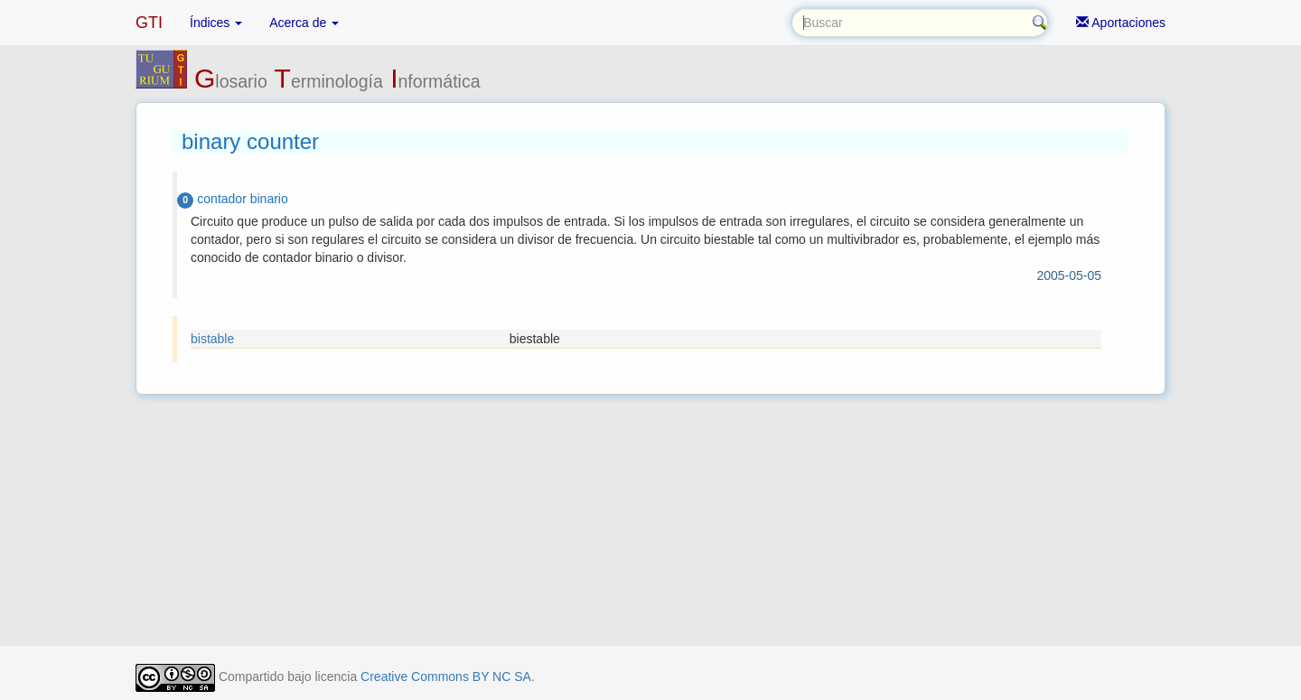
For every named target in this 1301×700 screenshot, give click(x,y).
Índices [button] (216, 22)
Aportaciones (1120, 22)
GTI (149, 23)
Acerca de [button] (304, 22)
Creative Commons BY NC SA (445, 676)
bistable (212, 338)
